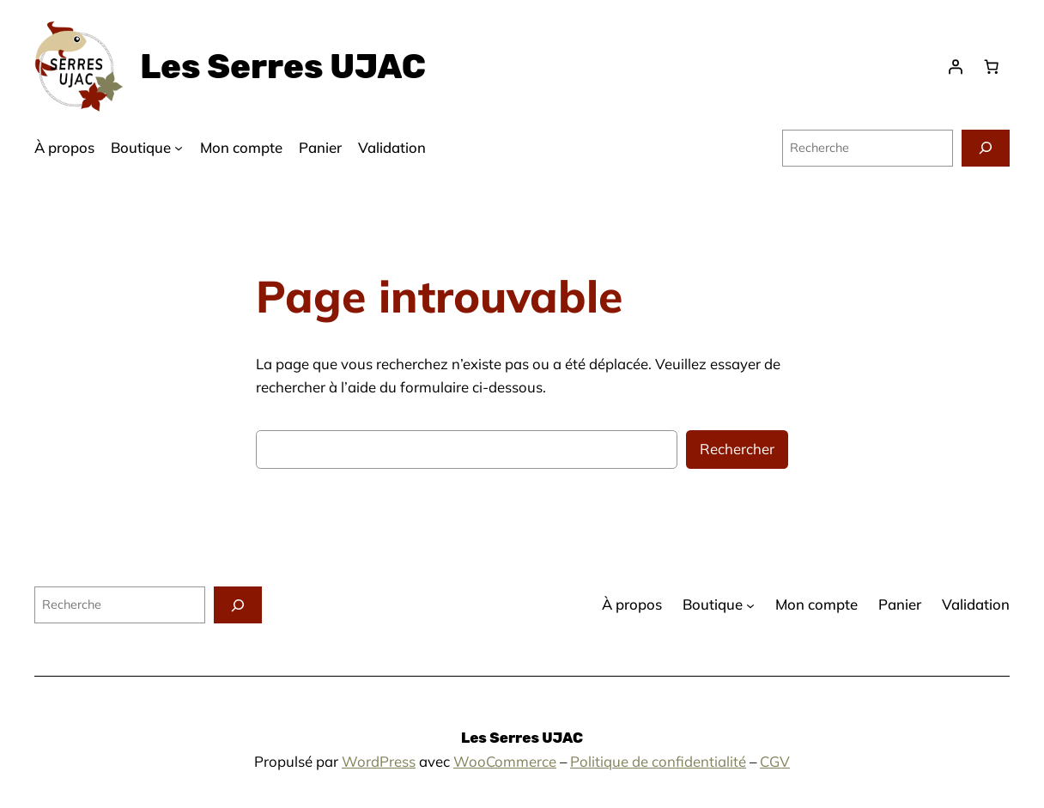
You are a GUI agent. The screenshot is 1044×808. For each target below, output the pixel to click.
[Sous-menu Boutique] (178, 147)
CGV (775, 761)
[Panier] (992, 67)
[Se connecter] (956, 67)
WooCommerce (504, 761)
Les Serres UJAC (283, 66)
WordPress (379, 761)
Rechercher (737, 449)
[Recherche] (986, 148)
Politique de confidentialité (658, 761)
